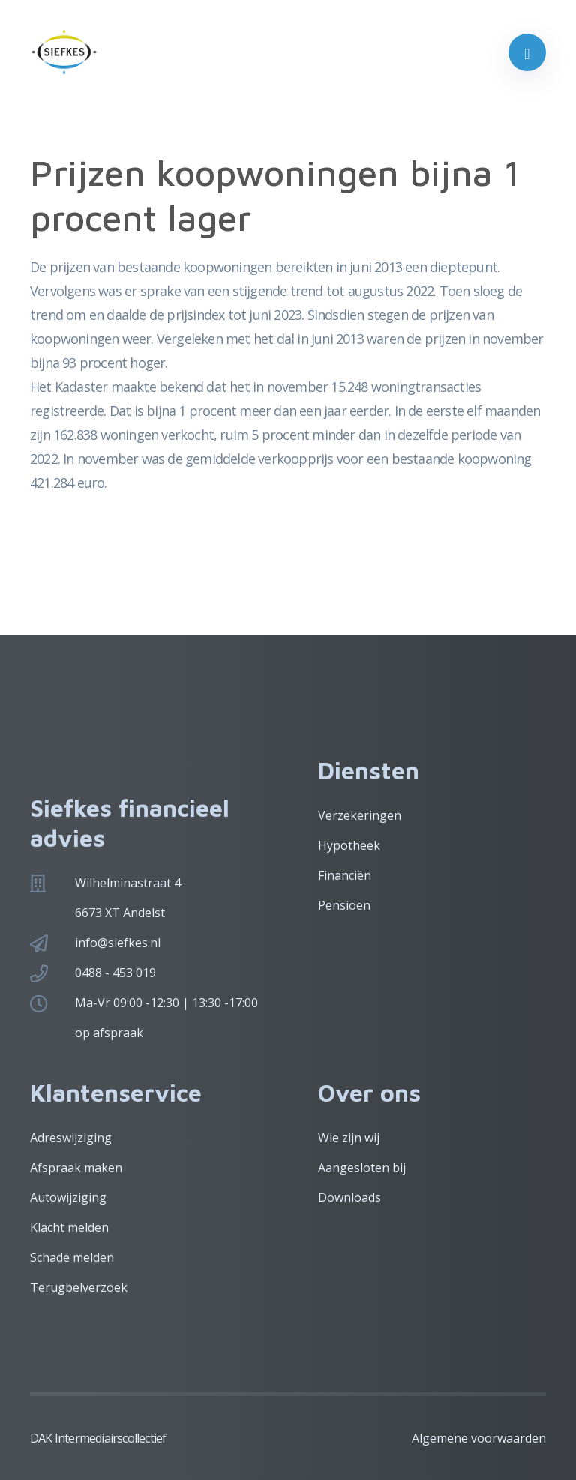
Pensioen (344, 905)
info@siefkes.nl (117, 942)
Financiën (344, 875)
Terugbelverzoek (79, 1287)
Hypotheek (349, 845)
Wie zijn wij (349, 1137)
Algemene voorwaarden (479, 1438)
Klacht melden (69, 1227)
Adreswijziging (71, 1137)
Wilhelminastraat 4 (128, 883)
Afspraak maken (76, 1167)
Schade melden (72, 1257)
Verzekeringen (359, 815)
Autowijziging (68, 1197)
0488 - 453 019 (115, 972)
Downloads (349, 1197)
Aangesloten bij (362, 1167)
